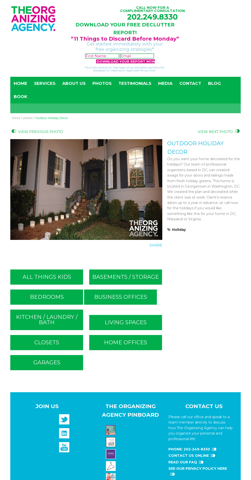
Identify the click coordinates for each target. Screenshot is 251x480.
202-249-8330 (196, 265)
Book (20, 96)
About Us (74, 83)
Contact (190, 83)
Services (44, 83)
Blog (214, 83)
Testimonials (134, 83)
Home (20, 83)
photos (28, 118)
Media (165, 83)
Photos (102, 83)
